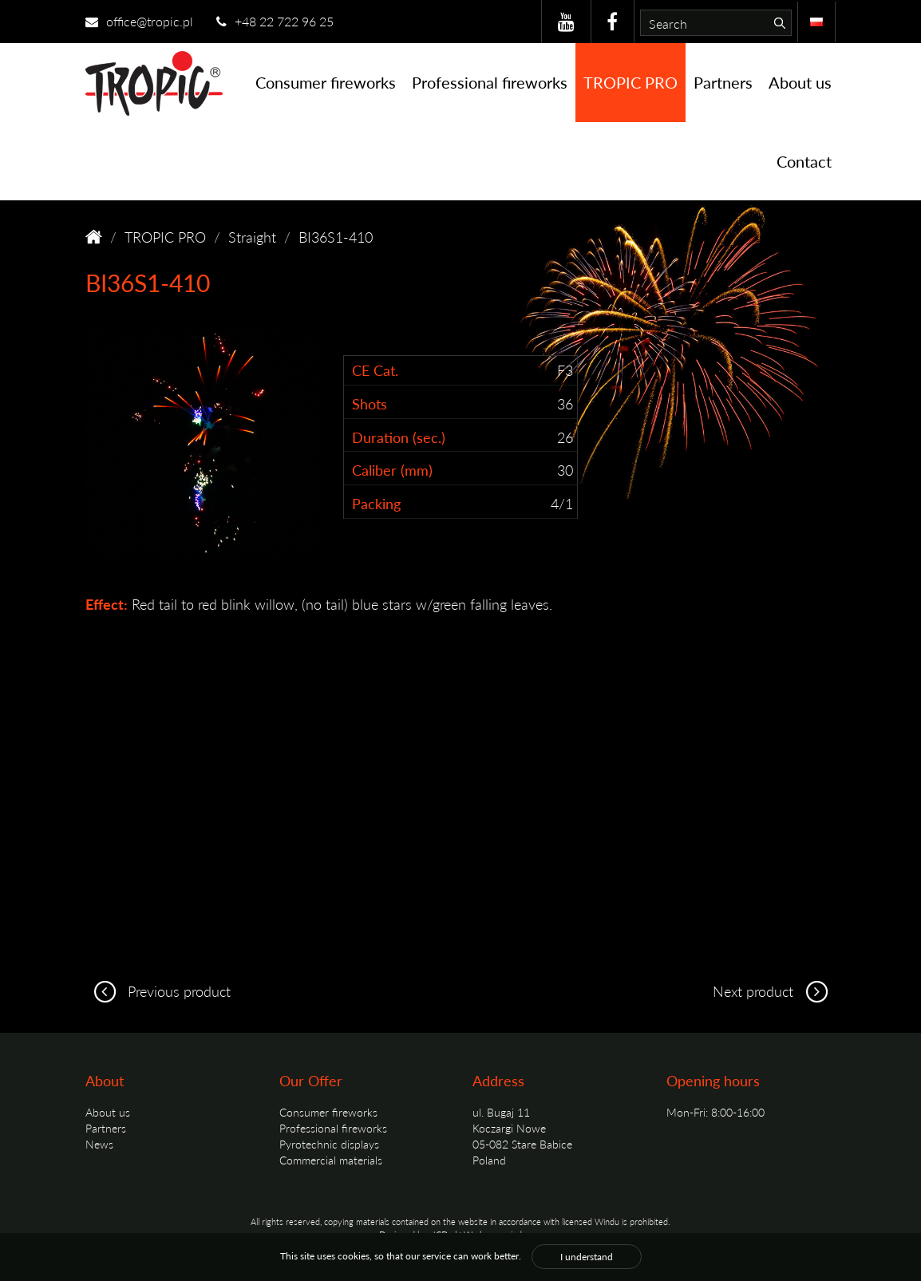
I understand (586, 1256)
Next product (774, 991)
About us (800, 82)
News (99, 1144)
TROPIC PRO (630, 82)
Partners (723, 82)
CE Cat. (375, 370)
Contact (804, 161)
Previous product (158, 991)
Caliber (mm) (392, 470)
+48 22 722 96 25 (275, 21)
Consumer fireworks (325, 82)
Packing (376, 503)
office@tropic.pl (139, 21)
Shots (369, 403)
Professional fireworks (489, 82)
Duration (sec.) (398, 437)
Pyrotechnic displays (329, 1144)
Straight (252, 237)
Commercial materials (330, 1160)
